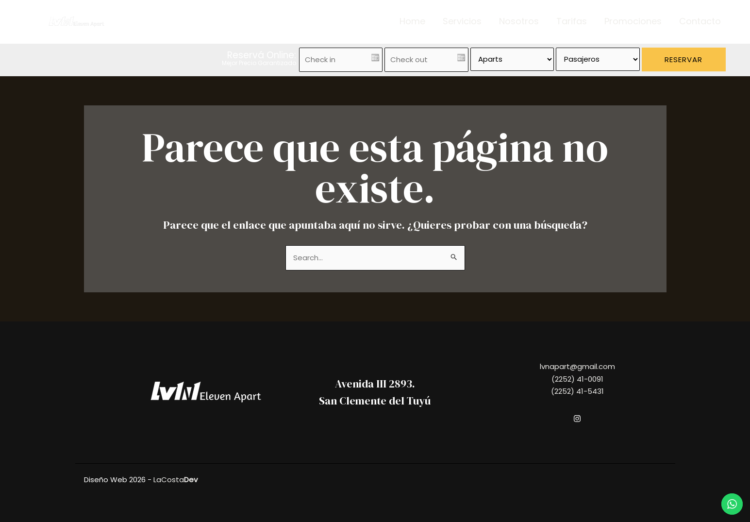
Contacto (700, 21)
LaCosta (175, 479)
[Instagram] (577, 418)
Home (412, 21)
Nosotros (519, 21)
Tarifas (571, 21)
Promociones (633, 21)
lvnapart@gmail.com (577, 366)
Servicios (462, 21)
